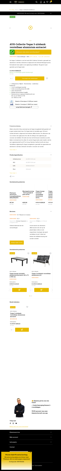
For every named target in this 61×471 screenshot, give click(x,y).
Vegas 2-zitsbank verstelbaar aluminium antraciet (52, 194)
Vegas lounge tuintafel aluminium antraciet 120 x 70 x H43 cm (19, 275)
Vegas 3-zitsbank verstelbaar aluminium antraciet (17, 315)
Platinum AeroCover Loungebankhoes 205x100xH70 (15, 195)
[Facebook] (10, 423)
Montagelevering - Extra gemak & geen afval (28, 192)
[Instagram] (13, 423)
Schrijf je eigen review (17, 242)
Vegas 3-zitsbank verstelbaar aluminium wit (41, 274)
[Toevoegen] (19, 290)
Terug (12, 9)
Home (17, 9)
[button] (30, 40)
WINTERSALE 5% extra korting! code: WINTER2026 (30, 13)
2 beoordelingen (18, 56)
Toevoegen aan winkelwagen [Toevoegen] (30, 78)
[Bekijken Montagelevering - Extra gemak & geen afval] (28, 187)
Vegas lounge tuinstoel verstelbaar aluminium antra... (40, 194)
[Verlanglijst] (47, 2)
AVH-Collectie (33, 56)
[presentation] (10, 28)
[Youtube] (16, 423)
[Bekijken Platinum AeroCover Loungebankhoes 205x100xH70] (15, 188)
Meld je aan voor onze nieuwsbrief (19, 426)
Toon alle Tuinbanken (44, 56)
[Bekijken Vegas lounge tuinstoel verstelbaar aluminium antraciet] (41, 187)
